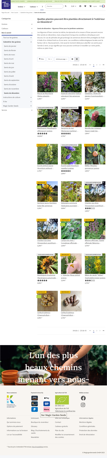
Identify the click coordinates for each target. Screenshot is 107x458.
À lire (5, 101)
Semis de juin (9, 67)
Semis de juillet (9, 72)
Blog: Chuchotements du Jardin (40, 431)
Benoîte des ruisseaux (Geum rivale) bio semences (93, 129)
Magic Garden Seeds (10, 106)
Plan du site (59, 430)
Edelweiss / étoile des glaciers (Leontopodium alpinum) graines (94, 95)
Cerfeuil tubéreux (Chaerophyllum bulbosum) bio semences (46, 314)
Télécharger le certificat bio (65, 411)
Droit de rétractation (87, 434)
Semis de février (10, 50)
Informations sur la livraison (17, 430)
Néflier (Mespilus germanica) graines (92, 167)
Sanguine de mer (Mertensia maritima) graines (69, 129)
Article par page (60, 59)
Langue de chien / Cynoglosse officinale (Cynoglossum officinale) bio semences (70, 242)
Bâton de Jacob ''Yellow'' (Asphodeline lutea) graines (95, 276)
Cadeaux (5, 28)
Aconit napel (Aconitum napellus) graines (70, 167)
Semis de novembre (11, 89)
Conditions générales (87, 426)
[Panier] (93, 6)
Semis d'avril (8, 59)
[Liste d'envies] (85, 6)
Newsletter (35, 437)
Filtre (41, 59)
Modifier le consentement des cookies (64, 435)
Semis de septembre (11, 80)
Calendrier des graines (12, 42)
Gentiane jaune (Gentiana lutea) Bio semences (47, 204)
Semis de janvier (10, 46)
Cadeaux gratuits (61, 426)
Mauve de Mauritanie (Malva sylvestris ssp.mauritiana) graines (46, 95)
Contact (58, 422)
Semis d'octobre (10, 84)
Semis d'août (9, 76)
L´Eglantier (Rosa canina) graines (70, 276)
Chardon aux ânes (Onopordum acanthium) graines (46, 242)
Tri (49, 59)
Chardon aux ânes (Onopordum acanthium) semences (94, 204)
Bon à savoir (6, 32)
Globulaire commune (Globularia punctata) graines (69, 204)
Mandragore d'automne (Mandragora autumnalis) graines (46, 276)
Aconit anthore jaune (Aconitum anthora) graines (45, 167)
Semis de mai (9, 63)
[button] (80, 6)
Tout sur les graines (10, 37)
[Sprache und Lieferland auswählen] (101, 6)
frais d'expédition (37, 447)
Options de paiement (15, 426)
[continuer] (103, 65)
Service (4, 110)
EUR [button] (72, 6)
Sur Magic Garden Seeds (53, 415)
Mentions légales (85, 422)
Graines (4, 24)
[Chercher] (54, 6)
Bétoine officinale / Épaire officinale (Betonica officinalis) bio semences (94, 242)
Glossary (34, 426)
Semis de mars (9, 54)
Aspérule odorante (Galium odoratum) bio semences (71, 94)
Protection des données (88, 430)
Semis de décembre (11, 93)
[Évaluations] (42, 133)
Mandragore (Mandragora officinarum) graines (47, 129)
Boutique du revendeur (39, 422)
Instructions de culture (11, 97)
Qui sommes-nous (13, 422)
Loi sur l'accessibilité (14, 434)
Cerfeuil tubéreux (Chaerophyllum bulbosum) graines (68, 314)
